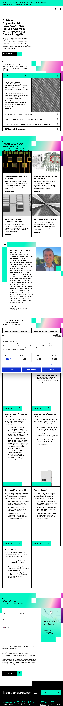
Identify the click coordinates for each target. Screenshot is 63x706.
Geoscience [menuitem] (19, 689)
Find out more (9, 404)
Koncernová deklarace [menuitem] (53, 690)
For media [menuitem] (53, 683)
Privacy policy (37, 697)
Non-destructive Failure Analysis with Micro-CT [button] (24, 120)
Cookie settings (31, 699)
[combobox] (19, 614)
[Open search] (55, 8)
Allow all (51, 369)
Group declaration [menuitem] (55, 692)
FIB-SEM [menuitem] (30, 686)
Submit (10, 653)
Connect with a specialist (7, 53)
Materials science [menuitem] (21, 683)
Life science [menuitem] (19, 688)
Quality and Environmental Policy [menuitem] (44, 685)
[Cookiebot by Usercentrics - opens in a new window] (54, 335)
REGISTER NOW (55, 3)
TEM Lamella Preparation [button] (15, 130)
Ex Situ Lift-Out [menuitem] (31, 692)
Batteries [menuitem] (19, 686)
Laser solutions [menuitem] (31, 690)
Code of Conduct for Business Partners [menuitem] (44, 691)
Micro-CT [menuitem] (30, 687)
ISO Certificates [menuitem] (43, 687)
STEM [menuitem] (29, 689)
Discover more (10, 109)
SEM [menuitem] (29, 684)
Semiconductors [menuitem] (20, 685)
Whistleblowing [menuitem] (54, 688)
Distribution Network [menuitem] (55, 685)
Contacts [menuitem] (53, 686)
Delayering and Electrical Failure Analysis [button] (22, 75)
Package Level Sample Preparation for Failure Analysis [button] (27, 125)
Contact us (48, 673)
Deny (11, 369)
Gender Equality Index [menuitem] (44, 693)
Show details (54, 364)
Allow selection (31, 369)
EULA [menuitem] (41, 688)
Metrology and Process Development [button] (20, 115)
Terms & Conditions (27, 697)
